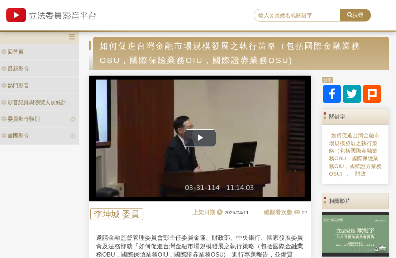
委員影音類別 (20, 119)
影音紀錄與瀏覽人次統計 (34, 102)
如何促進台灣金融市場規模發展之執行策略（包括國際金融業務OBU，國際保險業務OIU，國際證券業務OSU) (355, 154)
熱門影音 (15, 85)
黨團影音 (15, 136)
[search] (297, 15)
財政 (360, 174)
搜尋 (355, 15)
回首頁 (12, 52)
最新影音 (15, 69)
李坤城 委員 (116, 214)
